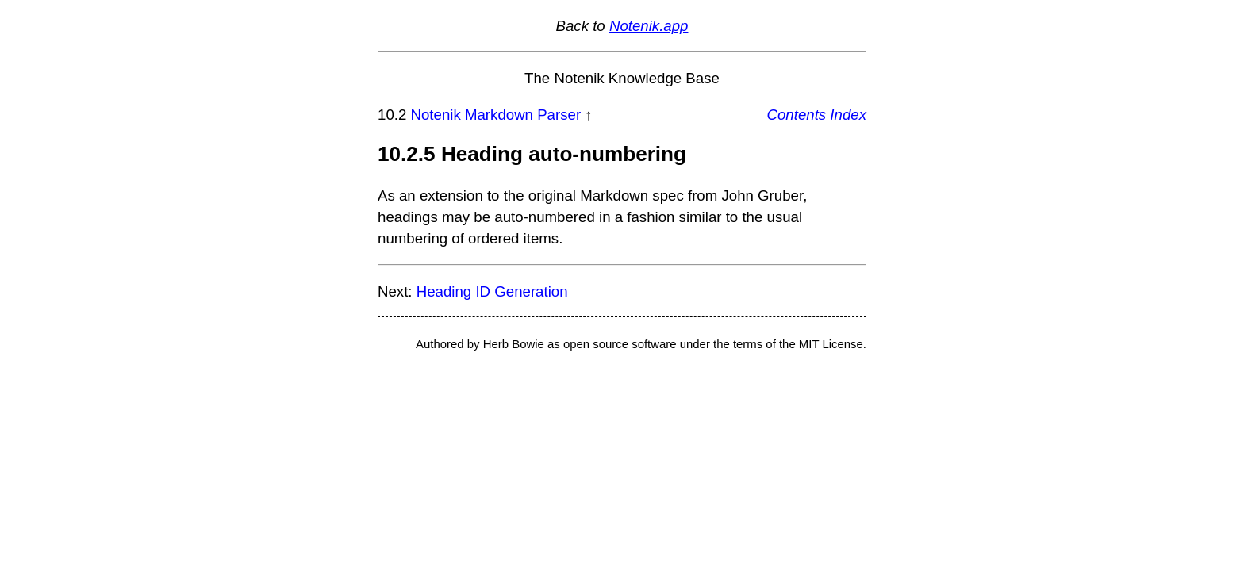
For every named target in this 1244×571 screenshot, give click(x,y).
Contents (797, 114)
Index (848, 114)
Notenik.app (649, 25)
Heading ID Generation (492, 291)
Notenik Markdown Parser (496, 114)
